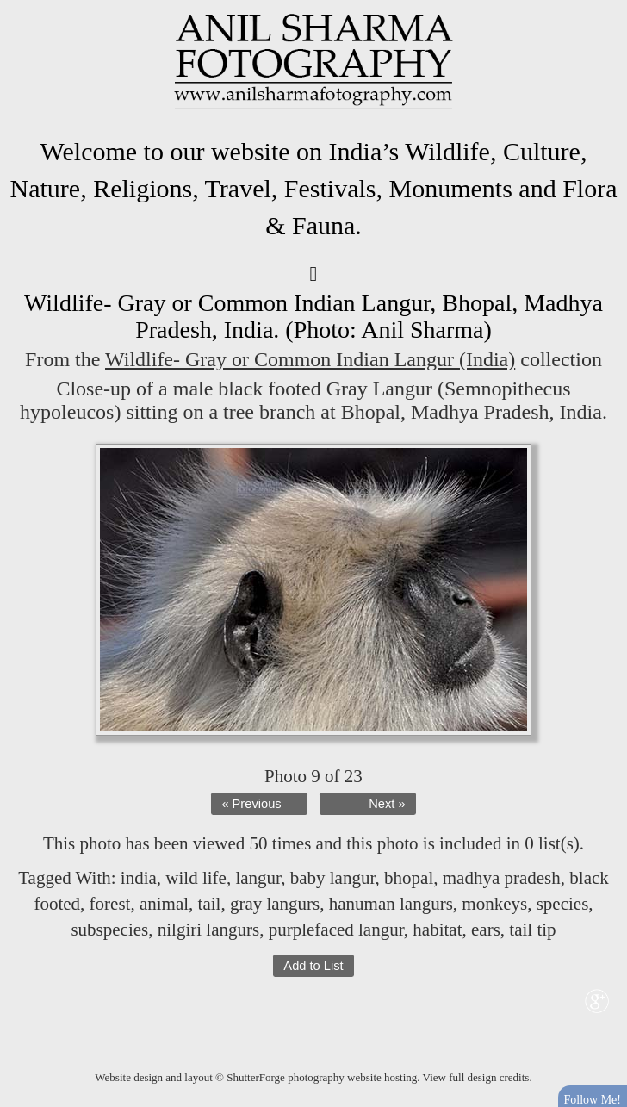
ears (485, 929)
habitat (437, 929)
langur (258, 878)
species (563, 903)
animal (164, 903)
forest (110, 903)
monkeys (494, 903)
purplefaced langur (336, 929)
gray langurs (275, 903)
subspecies (109, 929)
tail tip (532, 929)
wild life (196, 878)
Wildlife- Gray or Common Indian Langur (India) (310, 359)
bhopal (408, 878)
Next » (387, 804)
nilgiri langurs (208, 929)
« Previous (251, 804)
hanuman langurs (391, 903)
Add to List (313, 966)
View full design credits (476, 1077)
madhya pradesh (502, 878)
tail (209, 903)
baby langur (333, 878)
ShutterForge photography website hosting (322, 1077)
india (139, 878)
